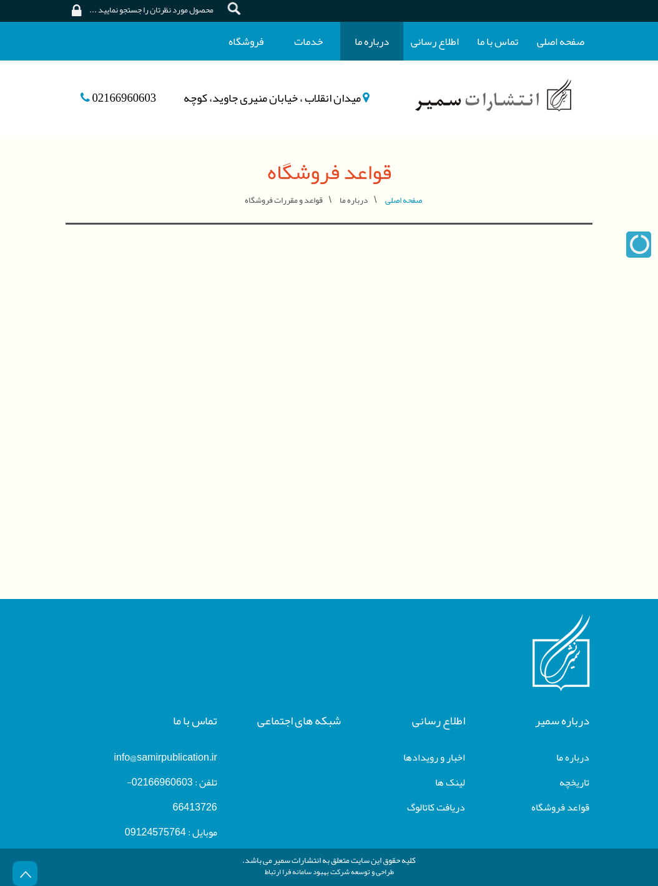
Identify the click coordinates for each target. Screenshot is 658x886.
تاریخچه (574, 782)
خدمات (308, 41)
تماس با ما (497, 41)
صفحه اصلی (560, 41)
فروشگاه (245, 41)
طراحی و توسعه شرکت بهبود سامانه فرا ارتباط (329, 871)
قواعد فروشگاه (560, 807)
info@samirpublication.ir (165, 757)
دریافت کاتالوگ (436, 807)
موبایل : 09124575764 (171, 832)
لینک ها (450, 782)
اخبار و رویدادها (434, 757)
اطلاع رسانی (435, 41)
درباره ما (372, 41)
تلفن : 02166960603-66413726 (172, 794)
